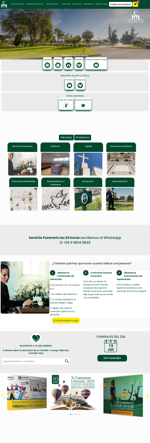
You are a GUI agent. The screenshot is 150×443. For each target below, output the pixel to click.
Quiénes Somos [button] (52, 4)
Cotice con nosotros (120, 4)
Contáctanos (88, 4)
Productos (82, 137)
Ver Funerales (112, 358)
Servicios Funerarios (22, 146)
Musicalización (120, 181)
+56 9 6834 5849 (75, 242)
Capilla (88, 146)
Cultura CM (66, 4)
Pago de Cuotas (101, 4)
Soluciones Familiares (121, 146)
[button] (147, 396)
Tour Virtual (76, 4)
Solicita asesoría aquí (66, 320)
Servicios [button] (66, 137)
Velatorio (55, 146)
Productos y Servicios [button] (35, 4)
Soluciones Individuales (23, 181)
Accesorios (87, 181)
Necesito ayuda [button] (17, 4)
